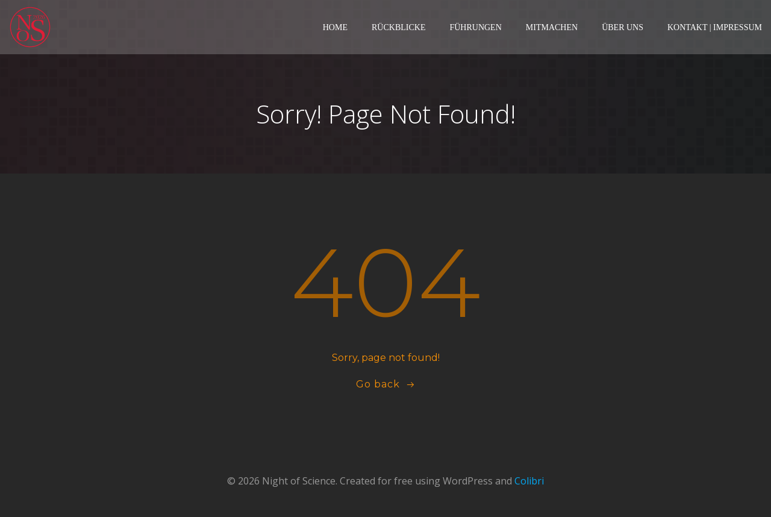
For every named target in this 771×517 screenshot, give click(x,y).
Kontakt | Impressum (714, 27)
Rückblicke (398, 27)
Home (335, 27)
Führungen (475, 27)
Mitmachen (552, 27)
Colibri (529, 480)
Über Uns (622, 27)
